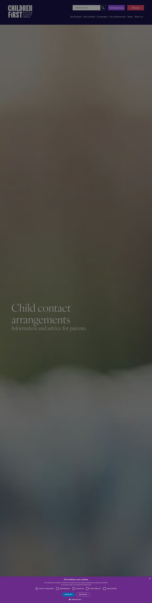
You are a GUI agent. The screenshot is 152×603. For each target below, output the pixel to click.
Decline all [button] (83, 594)
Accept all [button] (68, 594)
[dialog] (76, 589)
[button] (76, 599)
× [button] (149, 578)
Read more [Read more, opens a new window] (87, 585)
